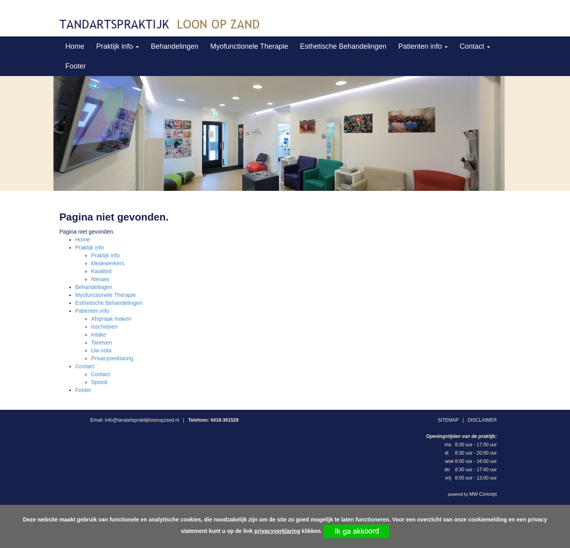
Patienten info (423, 46)
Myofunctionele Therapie (249, 46)
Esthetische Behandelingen (343, 46)
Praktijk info (117, 46)
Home (74, 46)
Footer (75, 66)
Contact (475, 46)
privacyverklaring (277, 531)
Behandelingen (174, 46)
